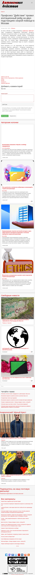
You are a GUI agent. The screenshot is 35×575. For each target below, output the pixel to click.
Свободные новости (10, 295)
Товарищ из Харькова (6, 322)
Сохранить (5, 115)
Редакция (13, 28)
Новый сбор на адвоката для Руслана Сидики (13, 438)
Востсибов (4, 190)
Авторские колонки (9, 122)
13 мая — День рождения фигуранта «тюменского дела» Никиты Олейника (16, 475)
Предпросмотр (13, 115)
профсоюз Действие (5, 83)
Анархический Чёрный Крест (13, 412)
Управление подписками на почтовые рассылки (11, 493)
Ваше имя (3, 88)
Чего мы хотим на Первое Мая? (8, 536)
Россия (2, 79)
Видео (2, 78)
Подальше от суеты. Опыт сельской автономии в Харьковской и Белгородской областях (15, 320)
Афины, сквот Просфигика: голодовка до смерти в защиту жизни (15, 534)
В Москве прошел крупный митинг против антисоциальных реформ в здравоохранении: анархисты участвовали (16, 407)
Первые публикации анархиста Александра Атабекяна (12, 543)
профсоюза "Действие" (28, 30)
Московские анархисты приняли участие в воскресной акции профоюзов (16, 400)
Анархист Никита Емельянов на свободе (9, 528)
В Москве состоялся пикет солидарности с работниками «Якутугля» (15, 393)
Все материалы (8, 499)
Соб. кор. (7, 76)
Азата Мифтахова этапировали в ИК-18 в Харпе (11, 539)
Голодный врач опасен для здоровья (9, 397)
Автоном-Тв (3, 81)
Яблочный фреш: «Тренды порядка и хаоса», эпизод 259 (13, 541)
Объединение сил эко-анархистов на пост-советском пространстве (16, 378)
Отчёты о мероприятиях (9, 78)
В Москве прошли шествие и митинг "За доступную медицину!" (14, 404)
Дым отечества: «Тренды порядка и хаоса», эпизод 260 (13, 522)
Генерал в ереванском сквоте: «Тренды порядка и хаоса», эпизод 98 (15, 402)
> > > (17, 546)
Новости (3, 11)
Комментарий (4, 93)
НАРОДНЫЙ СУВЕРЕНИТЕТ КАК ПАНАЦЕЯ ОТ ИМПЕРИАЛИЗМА (15, 349)
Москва (2, 80)
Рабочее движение (19, 78)
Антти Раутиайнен (6, 148)
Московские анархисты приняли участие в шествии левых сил (14, 395)
